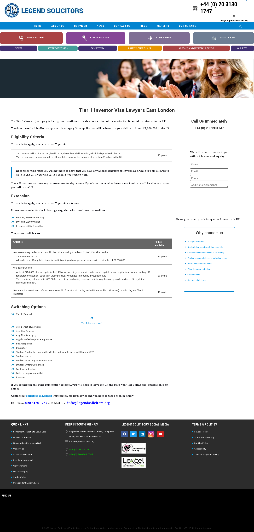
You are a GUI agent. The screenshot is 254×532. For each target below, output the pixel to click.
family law (228, 37)
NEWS (100, 26)
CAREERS (163, 26)
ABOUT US (57, 26)
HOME (38, 26)
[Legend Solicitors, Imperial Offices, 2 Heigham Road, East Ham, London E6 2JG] (127, 511)
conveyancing (100, 37)
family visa (98, 48)
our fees (242, 48)
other (18, 48)
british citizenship (139, 48)
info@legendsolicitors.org (234, 20)
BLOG (144, 26)
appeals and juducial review (196, 48)
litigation (163, 37)
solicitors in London (39, 395)
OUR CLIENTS (187, 26)
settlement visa (58, 48)
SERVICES (80, 26)
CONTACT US (122, 26)
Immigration (36, 37)
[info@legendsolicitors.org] (234, 16)
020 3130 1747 (36, 403)
